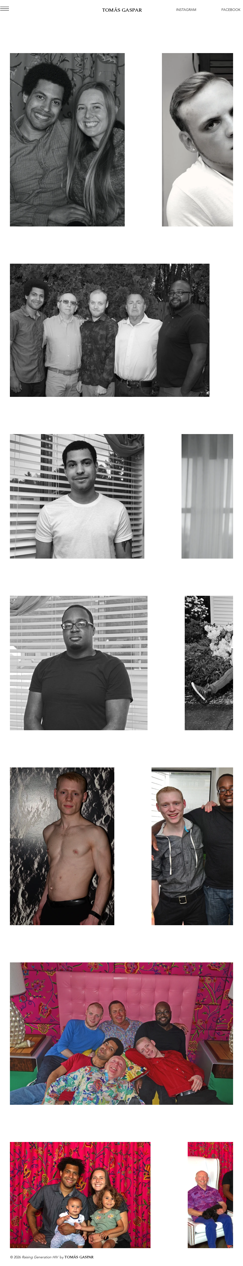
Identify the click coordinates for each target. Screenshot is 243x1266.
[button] (4, 9)
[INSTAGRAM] (186, 10)
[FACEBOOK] (231, 10)
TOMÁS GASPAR (122, 10)
